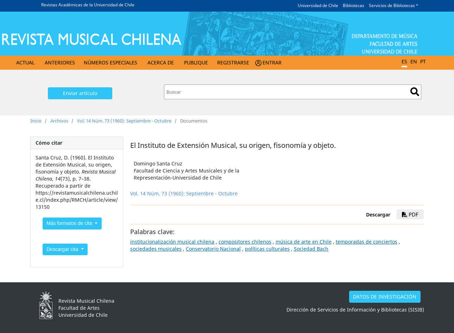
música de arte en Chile (304, 241)
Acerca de (160, 62)
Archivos (59, 121)
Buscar (414, 91)
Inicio (36, 121)
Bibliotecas (353, 5)
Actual (25, 62)
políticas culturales (267, 248)
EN (413, 61)
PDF (410, 214)
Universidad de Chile (318, 5)
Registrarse (233, 62)
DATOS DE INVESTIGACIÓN (384, 296)
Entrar (272, 62)
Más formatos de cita (70, 223)
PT (423, 61)
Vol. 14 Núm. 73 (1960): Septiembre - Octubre (124, 121)
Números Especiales (110, 62)
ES (404, 61)
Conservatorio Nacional (213, 248)
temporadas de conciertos (366, 241)
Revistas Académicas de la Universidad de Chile (87, 5)
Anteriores (60, 62)
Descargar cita (63, 249)
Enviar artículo (80, 93)
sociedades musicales (156, 248)
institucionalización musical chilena (172, 241)
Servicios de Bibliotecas (392, 5)
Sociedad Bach (311, 248)
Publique (196, 62)
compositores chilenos (245, 241)
